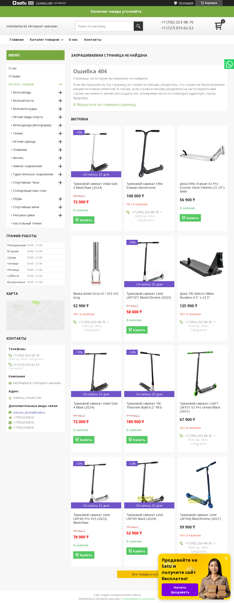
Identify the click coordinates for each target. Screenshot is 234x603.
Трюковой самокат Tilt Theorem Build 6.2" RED (144, 405)
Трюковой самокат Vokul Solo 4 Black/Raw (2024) (95, 185)
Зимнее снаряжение (27, 166)
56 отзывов (186, 3)
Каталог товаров (44, 39)
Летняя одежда (24, 141)
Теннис (18, 133)
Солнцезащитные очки (29, 191)
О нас (73, 39)
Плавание (20, 150)
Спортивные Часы (26, 182)
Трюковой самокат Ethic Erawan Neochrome (144, 185)
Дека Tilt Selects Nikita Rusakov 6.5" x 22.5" (197, 295)
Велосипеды (22, 92)
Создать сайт (44, 3)
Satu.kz (136, 595)
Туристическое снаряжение (33, 174)
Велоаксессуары (25, 109)
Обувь (17, 199)
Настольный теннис (27, 223)
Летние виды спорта (28, 117)
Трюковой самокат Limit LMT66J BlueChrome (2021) (200, 516)
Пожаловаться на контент (139, 599)
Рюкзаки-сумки (24, 215)
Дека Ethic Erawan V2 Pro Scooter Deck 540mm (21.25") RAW (202, 187)
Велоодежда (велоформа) (32, 125)
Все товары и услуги (147, 574)
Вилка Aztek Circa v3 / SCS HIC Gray (96, 295)
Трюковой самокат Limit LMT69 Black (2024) (144, 516)
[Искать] (138, 26)
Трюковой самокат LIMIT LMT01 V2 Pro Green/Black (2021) (200, 407)
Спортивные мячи (26, 207)
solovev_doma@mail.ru (29, 412)
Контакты (92, 39)
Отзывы (14, 76)
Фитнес (18, 158)
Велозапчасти (23, 100)
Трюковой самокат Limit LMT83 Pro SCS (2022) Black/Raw (91, 518)
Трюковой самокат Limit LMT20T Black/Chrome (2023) (148, 295)
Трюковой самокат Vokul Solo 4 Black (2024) (95, 405)
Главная (16, 39)
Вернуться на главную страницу (106, 104)
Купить (86, 220)
